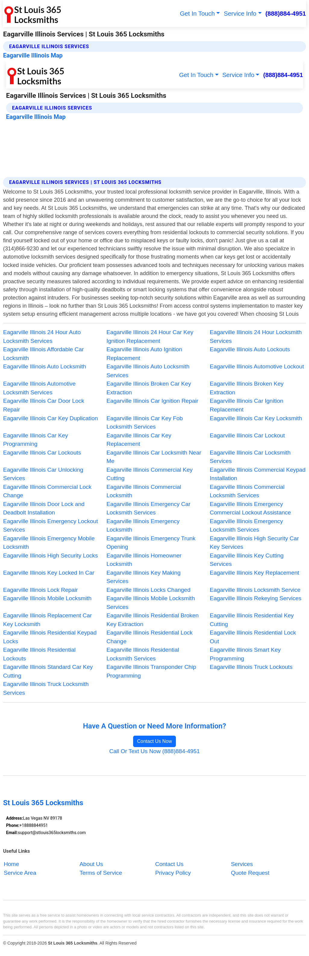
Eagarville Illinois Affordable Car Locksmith (43, 353)
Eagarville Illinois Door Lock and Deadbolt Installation (43, 508)
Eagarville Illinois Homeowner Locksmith (143, 559)
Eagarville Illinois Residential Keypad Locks (50, 636)
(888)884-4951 (285, 13)
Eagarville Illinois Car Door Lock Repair (43, 405)
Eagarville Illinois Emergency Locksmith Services (246, 525)
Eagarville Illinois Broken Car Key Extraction (148, 388)
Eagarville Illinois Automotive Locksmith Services (39, 388)
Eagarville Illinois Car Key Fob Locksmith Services (144, 422)
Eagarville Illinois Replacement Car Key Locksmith (47, 619)
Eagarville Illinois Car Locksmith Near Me (153, 456)
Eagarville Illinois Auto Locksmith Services (147, 370)
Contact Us (169, 864)
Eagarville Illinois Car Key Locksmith (256, 418)
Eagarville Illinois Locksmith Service (255, 590)
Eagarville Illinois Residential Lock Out (253, 636)
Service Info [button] (240, 13)
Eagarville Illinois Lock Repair (40, 590)
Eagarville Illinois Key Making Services (143, 577)
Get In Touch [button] (197, 13)
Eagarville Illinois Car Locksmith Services (250, 456)
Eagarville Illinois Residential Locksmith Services (142, 654)
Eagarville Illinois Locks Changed (148, 590)
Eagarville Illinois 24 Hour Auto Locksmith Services (42, 336)
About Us (91, 864)
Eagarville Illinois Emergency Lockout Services (50, 525)
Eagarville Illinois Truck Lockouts (251, 667)
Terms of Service (101, 873)
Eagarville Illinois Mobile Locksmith (47, 598)
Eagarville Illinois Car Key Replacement (138, 439)
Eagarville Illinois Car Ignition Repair (152, 401)
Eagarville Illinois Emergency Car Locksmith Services (148, 508)
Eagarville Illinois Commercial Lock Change (47, 491)
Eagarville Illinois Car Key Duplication (50, 418)
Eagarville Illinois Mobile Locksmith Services (150, 602)
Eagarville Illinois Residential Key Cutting (252, 619)
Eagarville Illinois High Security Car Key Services (254, 542)
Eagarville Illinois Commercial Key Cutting (149, 474)
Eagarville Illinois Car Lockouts (42, 452)
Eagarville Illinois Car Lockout (247, 435)
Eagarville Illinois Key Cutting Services (247, 559)
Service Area (20, 873)
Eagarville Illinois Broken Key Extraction (247, 388)
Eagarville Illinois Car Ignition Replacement (246, 405)
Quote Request (250, 873)
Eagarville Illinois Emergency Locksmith (142, 525)
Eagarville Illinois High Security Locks (50, 555)
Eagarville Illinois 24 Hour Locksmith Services (256, 336)
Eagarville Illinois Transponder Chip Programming (151, 671)
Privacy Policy (173, 873)
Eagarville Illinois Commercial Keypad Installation (258, 474)
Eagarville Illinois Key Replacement (254, 573)
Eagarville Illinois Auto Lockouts (250, 349)
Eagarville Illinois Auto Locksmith (44, 366)
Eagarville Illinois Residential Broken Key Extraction (152, 619)
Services (242, 864)
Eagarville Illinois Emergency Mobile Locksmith (49, 542)
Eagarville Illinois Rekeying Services (255, 598)
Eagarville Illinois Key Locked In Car (48, 573)
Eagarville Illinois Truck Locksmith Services (46, 688)
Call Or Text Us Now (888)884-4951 (154, 751)
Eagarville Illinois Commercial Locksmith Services (247, 491)
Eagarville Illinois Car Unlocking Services (43, 474)
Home (11, 864)
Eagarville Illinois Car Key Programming (35, 439)
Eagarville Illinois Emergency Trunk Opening (150, 542)
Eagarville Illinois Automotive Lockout (257, 366)
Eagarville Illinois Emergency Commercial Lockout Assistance (250, 508)
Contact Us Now (154, 741)
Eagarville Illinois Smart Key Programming (245, 654)
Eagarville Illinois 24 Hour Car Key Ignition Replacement (149, 336)
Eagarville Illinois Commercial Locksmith (143, 491)
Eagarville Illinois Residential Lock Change (149, 636)
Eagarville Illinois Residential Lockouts (39, 654)
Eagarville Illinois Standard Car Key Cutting (48, 671)
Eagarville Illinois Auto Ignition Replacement (144, 353)
